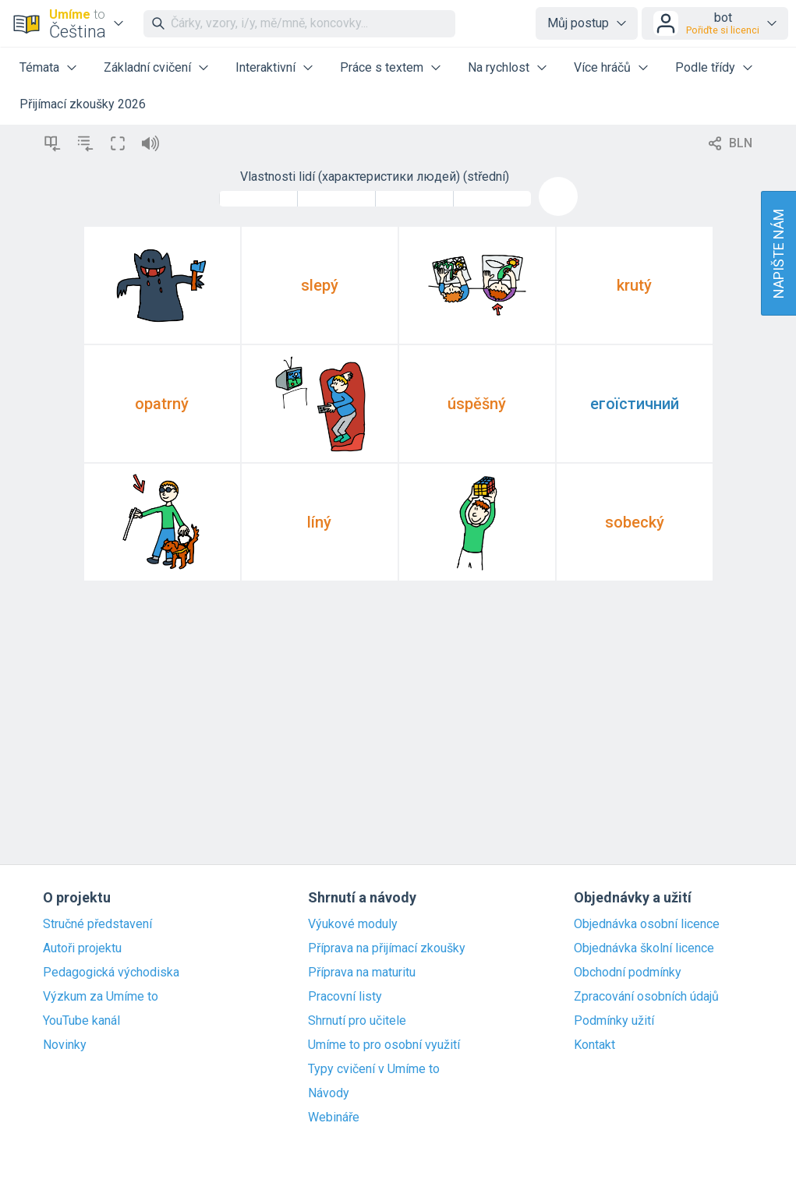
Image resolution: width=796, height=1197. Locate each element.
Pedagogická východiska (111, 973)
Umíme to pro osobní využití (384, 1045)
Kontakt (594, 1045)
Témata (39, 67)
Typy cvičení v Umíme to (374, 1069)
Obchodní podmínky (627, 973)
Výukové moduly (353, 924)
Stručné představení (97, 924)
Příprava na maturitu (362, 973)
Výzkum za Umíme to (100, 997)
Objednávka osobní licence (647, 924)
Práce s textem (381, 67)
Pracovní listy (345, 997)
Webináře (333, 1117)
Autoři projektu (82, 948)
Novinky (65, 1045)
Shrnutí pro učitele (357, 1021)
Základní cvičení (147, 67)
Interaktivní (265, 67)
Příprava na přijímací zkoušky (386, 948)
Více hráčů (602, 67)
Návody (328, 1093)
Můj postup (578, 23)
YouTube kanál (81, 1021)
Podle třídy (705, 67)
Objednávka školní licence (644, 948)
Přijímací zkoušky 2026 (82, 104)
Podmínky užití (614, 1021)
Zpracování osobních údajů (646, 997)
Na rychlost (498, 67)
